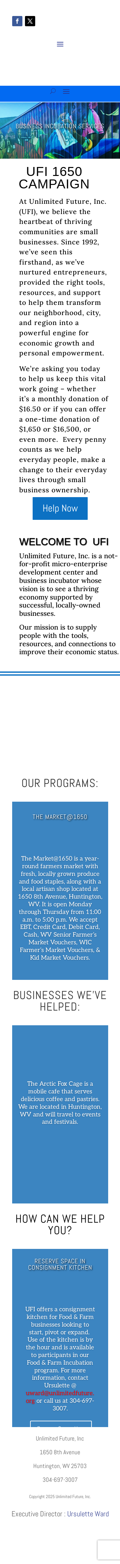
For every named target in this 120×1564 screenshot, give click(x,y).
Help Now (60, 508)
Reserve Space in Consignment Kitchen (60, 1264)
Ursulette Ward (88, 1514)
